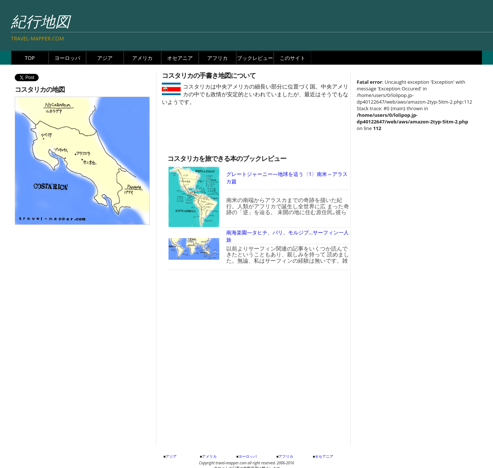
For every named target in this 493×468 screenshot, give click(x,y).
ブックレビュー (255, 57)
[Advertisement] (226, 132)
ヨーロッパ (67, 57)
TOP (30, 57)
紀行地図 (40, 21)
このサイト (292, 57)
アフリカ (217, 57)
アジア (105, 57)
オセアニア (180, 57)
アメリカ (142, 57)
